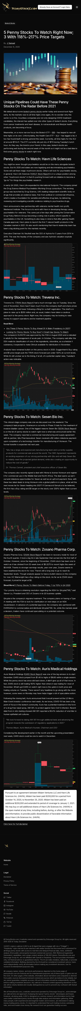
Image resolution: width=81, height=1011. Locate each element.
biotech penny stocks (32, 111)
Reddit (7, 914)
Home (6, 865)
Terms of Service (10, 885)
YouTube (8, 910)
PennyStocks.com (12, 939)
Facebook (9, 901)
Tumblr (7, 926)
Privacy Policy (9, 881)
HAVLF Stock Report (40, 174)
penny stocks (18, 151)
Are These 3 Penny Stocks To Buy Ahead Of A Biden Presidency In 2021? (38, 328)
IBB (53, 132)
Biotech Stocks (10, 23)
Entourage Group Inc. (54, 939)
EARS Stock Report (33, 674)
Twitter (7, 897)
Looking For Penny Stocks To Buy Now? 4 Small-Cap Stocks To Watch (37, 332)
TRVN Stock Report (24, 303)
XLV (57, 136)
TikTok (8, 922)
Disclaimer (7, 877)
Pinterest (8, 918)
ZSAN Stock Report (32, 555)
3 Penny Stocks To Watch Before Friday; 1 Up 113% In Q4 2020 (42, 585)
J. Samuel (11, 43)
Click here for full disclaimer (16, 824)
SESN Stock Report (67, 428)
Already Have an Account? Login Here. (55, 7)
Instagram (9, 905)
